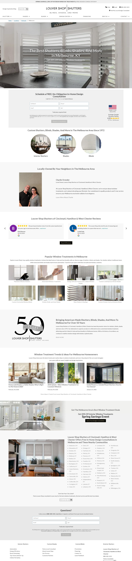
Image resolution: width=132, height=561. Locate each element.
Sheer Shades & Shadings (81, 302)
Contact (125, 16)
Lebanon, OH (87, 487)
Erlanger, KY (86, 448)
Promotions (78, 549)
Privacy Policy (56, 116)
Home (10, 20)
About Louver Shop (47, 551)
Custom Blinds (80, 544)
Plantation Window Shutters (22, 281)
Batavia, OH (72, 453)
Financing (87, 16)
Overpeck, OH (115, 453)
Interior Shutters (41, 156)
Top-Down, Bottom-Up (16, 555)
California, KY (73, 466)
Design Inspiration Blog (9, 9)
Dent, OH (86, 445)
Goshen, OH (86, 466)
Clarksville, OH (73, 476)
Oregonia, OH (115, 450)
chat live (58, 514)
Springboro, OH (115, 465)
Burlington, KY (73, 464)
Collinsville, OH (73, 481)
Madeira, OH (101, 448)
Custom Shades (52, 544)
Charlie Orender (63, 180)
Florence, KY (86, 456)
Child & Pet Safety (15, 557)
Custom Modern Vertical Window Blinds (110, 302)
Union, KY (114, 471)
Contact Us (78, 553)
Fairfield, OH (87, 451)
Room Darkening (15, 553)
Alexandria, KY (73, 448)
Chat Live (60, 99)
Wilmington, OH (115, 488)
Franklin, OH (86, 461)
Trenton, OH (114, 468)
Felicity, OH (86, 453)
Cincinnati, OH (73, 474)
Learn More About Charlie (64, 197)
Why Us (105, 16)
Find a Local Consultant (49, 549)
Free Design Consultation (86, 1)
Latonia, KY (86, 484)
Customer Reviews (47, 555)
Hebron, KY (86, 477)
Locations (16, 20)
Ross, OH (113, 455)
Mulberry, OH (101, 473)
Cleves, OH (72, 479)
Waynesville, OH (115, 476)
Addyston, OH (73, 445)
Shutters (7, 16)
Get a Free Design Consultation (96, 420)
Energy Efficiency (15, 551)
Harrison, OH (87, 474)
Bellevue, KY (72, 456)
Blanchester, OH (74, 461)
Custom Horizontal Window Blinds (22, 302)
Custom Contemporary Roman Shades (110, 281)
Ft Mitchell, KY (87, 464)
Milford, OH (100, 458)
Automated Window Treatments (51, 281)
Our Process (46, 553)
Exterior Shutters (108, 544)
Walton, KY (114, 473)
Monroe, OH (100, 461)
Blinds (44, 16)
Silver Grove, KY (115, 458)
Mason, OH (100, 451)
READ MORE (60, 337)
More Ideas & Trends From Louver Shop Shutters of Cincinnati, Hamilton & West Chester (66, 394)
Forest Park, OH (87, 458)
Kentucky (23, 20)
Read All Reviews (66, 243)
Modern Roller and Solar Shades (51, 302)
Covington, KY (73, 484)
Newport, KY (101, 480)
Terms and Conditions (46, 116)
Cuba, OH (72, 487)
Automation (13, 549)
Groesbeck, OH (87, 469)
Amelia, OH (72, 451)
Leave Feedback (79, 555)
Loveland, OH (101, 445)
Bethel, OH (72, 458)
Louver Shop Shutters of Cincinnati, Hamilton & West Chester (82, 182)
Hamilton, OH (87, 471)
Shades (26, 16)
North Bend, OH (101, 483)
